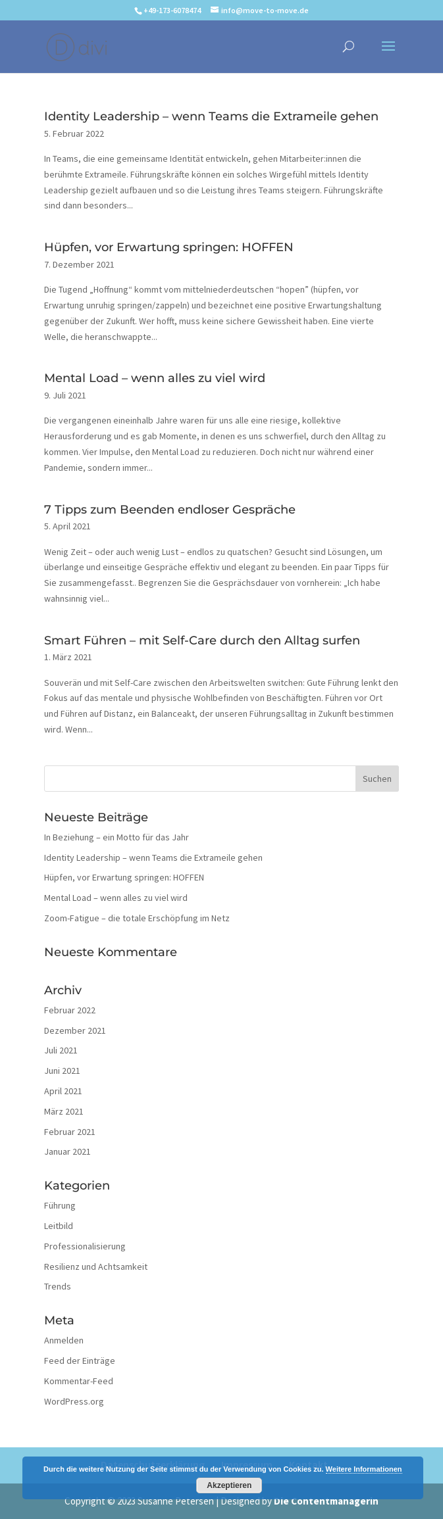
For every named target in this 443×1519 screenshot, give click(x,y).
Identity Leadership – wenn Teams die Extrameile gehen (211, 116)
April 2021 (63, 1091)
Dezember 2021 (75, 1030)
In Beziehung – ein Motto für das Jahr (116, 837)
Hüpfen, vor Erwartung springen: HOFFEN (169, 247)
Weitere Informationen (364, 1469)
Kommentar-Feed (78, 1381)
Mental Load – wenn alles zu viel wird (154, 378)
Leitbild (58, 1226)
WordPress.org (74, 1401)
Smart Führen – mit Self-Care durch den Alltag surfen (202, 640)
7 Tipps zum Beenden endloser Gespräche (170, 509)
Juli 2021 (61, 1050)
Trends (57, 1286)
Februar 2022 (69, 1010)
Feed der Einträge (79, 1360)
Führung (60, 1205)
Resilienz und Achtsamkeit (95, 1266)
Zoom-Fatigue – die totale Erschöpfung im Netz (137, 918)
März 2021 (64, 1111)
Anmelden (64, 1340)
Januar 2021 (67, 1151)
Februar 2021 (69, 1132)
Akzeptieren (229, 1485)
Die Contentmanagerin (326, 1501)
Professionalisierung (85, 1246)
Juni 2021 (62, 1070)
